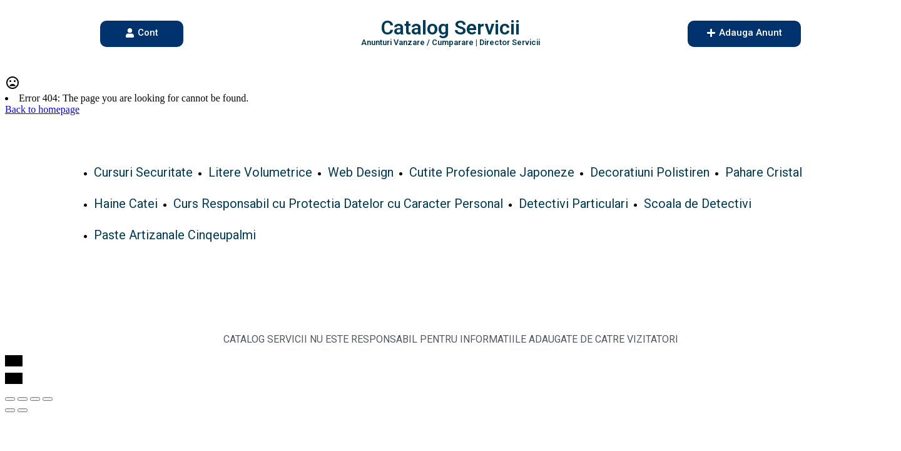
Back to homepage (42, 109)
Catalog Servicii (450, 27)
